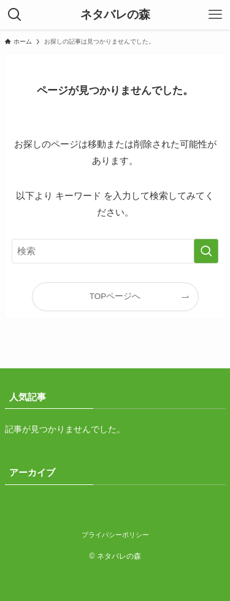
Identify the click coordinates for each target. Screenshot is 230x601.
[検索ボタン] (14, 14)
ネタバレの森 (115, 15)
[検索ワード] (115, 251)
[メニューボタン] (215, 14)
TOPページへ (115, 296)
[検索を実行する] (206, 251)
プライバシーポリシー (115, 534)
